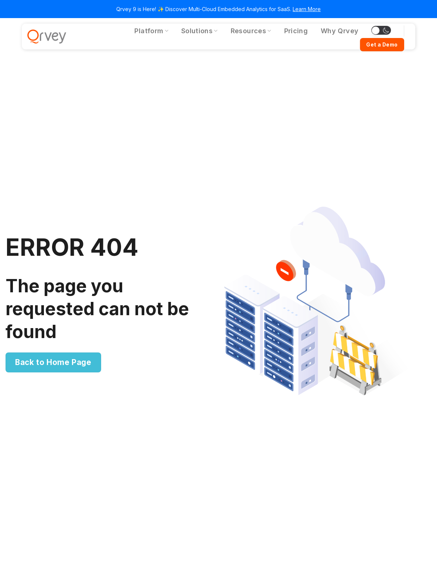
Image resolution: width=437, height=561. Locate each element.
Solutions (199, 31)
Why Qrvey (339, 31)
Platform (151, 31)
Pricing (296, 31)
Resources (251, 31)
